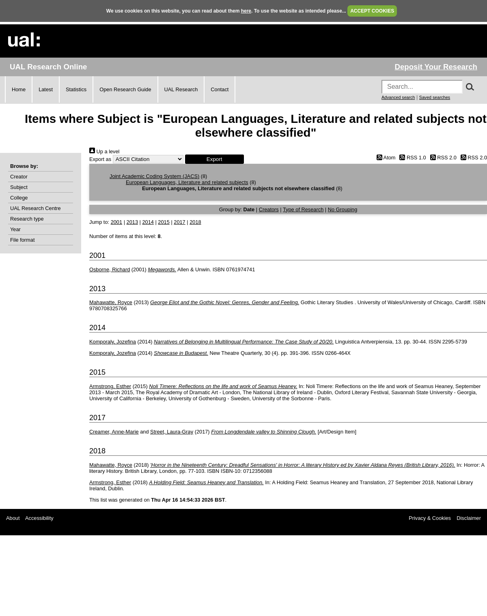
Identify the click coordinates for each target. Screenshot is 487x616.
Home (19, 89)
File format (22, 240)
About (12, 518)
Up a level (104, 151)
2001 (116, 222)
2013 (132, 222)
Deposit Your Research (435, 66)
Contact (219, 89)
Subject (19, 187)
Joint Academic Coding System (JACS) (154, 176)
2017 (179, 222)
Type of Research (303, 209)
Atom (384, 158)
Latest (46, 89)
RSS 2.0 (442, 158)
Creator (19, 177)
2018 (195, 222)
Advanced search (398, 97)
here (246, 11)
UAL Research (181, 89)
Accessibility (39, 518)
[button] (214, 159)
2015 (163, 222)
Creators (269, 209)
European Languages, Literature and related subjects (187, 182)
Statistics (76, 89)
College (19, 198)
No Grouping (343, 209)
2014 (147, 222)
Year (15, 229)
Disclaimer (469, 518)
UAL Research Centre (35, 208)
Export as (100, 159)
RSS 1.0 (411, 158)
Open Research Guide (125, 89)
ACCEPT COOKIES (372, 11)
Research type (27, 219)
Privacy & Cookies (430, 518)
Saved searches (434, 97)
